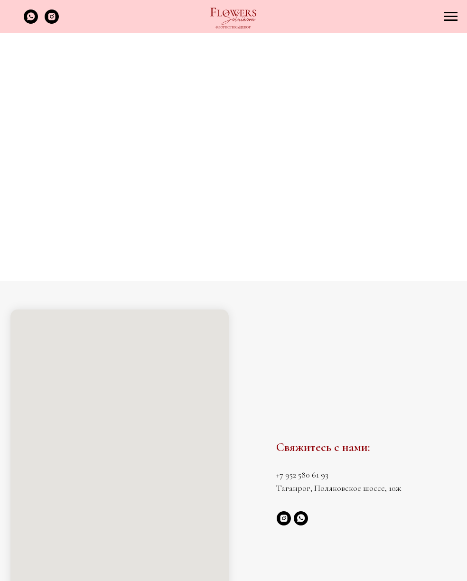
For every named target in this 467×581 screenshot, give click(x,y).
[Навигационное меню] (451, 16)
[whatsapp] (31, 21)
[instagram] (52, 21)
